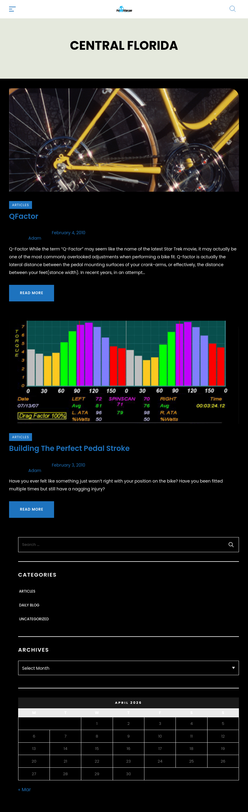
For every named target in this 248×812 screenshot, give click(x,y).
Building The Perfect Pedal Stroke (69, 448)
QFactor (23, 216)
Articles (20, 205)
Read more (31, 292)
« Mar (24, 789)
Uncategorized (34, 619)
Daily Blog (29, 605)
